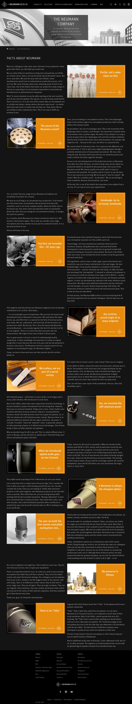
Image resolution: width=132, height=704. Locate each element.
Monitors (80, 664)
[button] (111, 4)
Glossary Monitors (62, 674)
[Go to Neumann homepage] (66, 684)
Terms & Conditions (79, 699)
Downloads (60, 657)
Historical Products (83, 674)
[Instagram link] (66, 692)
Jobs (36, 674)
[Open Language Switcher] (128, 4)
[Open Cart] (124, 4)
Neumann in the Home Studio (43, 667)
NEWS (37, 661)
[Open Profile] (120, 4)
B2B (101, 4)
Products (38, 4)
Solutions (48, 4)
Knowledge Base (81, 4)
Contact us (60, 677)
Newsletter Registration (42, 671)
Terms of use (57, 699)
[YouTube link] (72, 692)
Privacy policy (68, 699)
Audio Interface (82, 677)
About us (37, 657)
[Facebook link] (60, 692)
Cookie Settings (39, 677)
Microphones (81, 657)
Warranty (59, 661)
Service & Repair (61, 664)
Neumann (12, 49)
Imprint (49, 699)
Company (94, 4)
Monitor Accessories (83, 667)
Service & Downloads (63, 4)
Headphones (81, 671)
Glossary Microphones (63, 671)
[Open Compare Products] (115, 4)
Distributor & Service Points (64, 667)
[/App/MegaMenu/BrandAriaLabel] (14, 4)
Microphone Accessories (85, 661)
